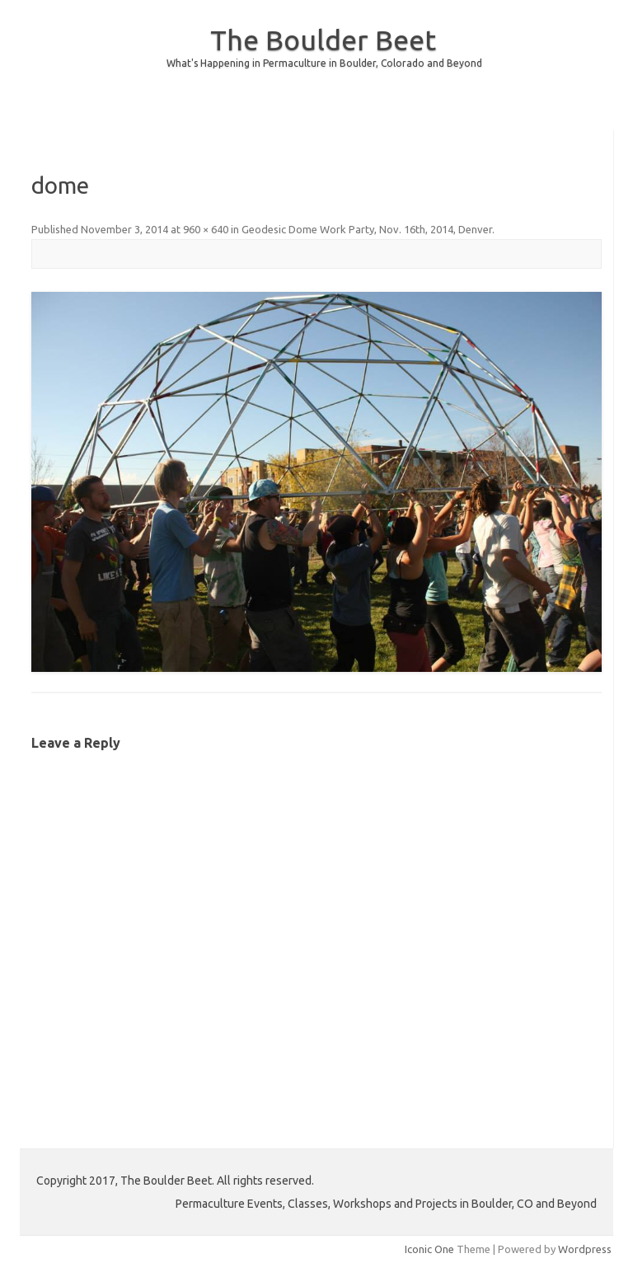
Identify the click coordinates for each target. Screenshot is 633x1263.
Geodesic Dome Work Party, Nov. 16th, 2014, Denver (366, 229)
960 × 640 (205, 229)
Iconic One (429, 1249)
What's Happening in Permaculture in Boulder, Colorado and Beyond (324, 63)
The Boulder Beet (323, 39)
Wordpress (585, 1249)
